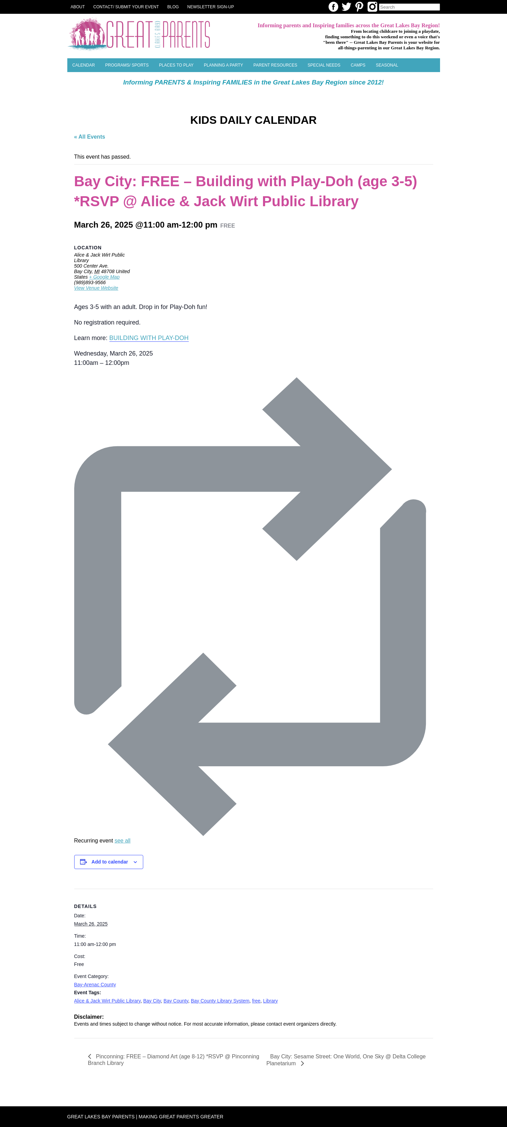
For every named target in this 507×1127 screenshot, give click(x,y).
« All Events (89, 137)
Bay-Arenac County (95, 984)
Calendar (83, 65)
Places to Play (176, 65)
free (256, 1001)
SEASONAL (387, 65)
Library (270, 1001)
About (78, 6)
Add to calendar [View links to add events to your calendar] (109, 862)
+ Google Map (104, 277)
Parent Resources (275, 65)
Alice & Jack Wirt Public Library (107, 1001)
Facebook (333, 7)
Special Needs (324, 65)
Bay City (152, 1001)
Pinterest (359, 7)
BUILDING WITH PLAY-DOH (149, 338)
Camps (358, 65)
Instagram (372, 7)
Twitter (346, 7)
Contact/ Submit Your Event (126, 6)
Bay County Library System (220, 1001)
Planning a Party (223, 65)
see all (122, 841)
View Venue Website (96, 288)
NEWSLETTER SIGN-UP (210, 6)
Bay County (176, 1001)
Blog (173, 6)
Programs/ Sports (127, 65)
